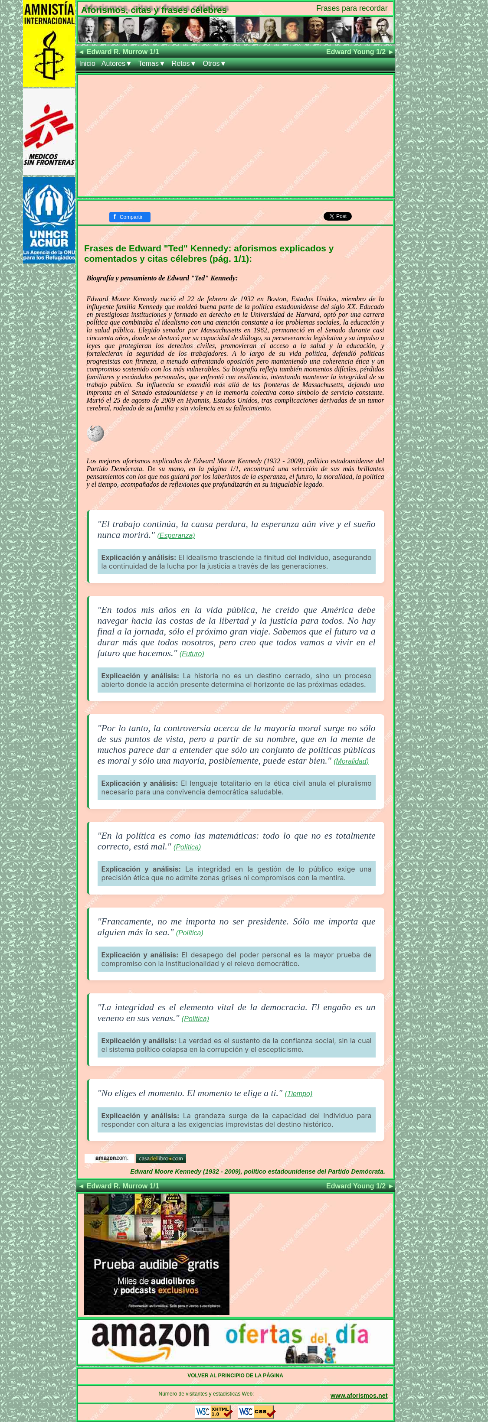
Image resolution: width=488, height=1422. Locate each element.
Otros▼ (214, 63)
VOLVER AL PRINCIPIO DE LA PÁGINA (235, 1376)
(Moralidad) (351, 761)
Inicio (87, 63)
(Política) (187, 847)
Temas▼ (152, 63)
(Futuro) (192, 653)
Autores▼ (117, 63)
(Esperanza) (176, 535)
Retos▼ (184, 63)
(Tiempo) (298, 1093)
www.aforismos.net (359, 1395)
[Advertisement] (235, 135)
